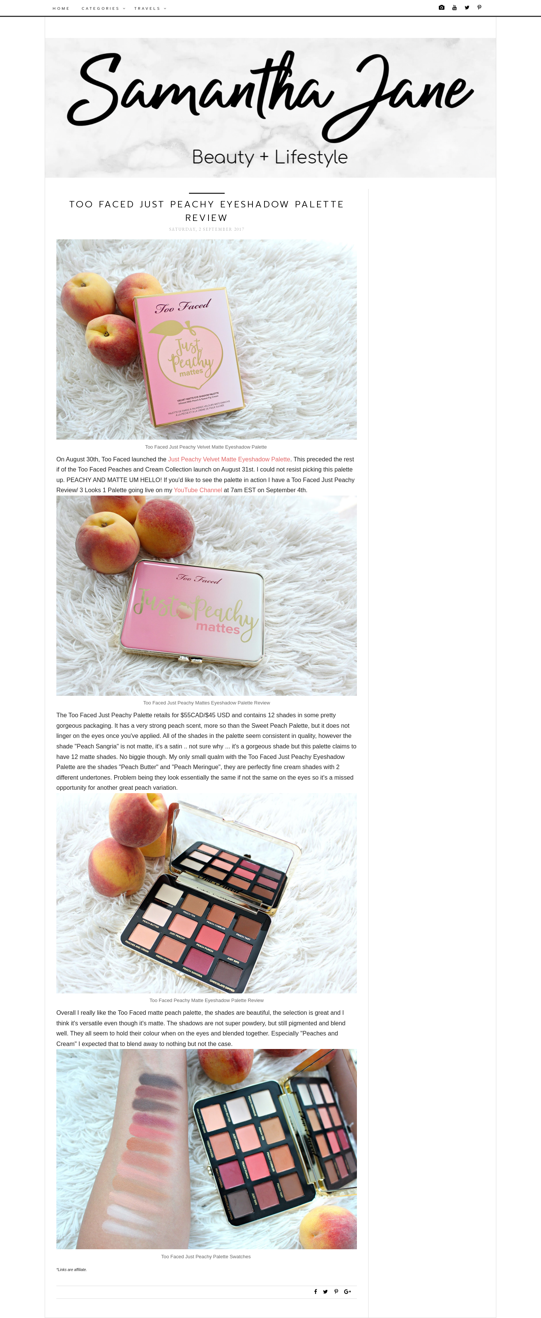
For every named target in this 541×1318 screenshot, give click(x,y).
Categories (104, 8)
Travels (151, 8)
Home (61, 8)
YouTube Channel (199, 490)
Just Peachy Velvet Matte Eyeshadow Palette (229, 459)
